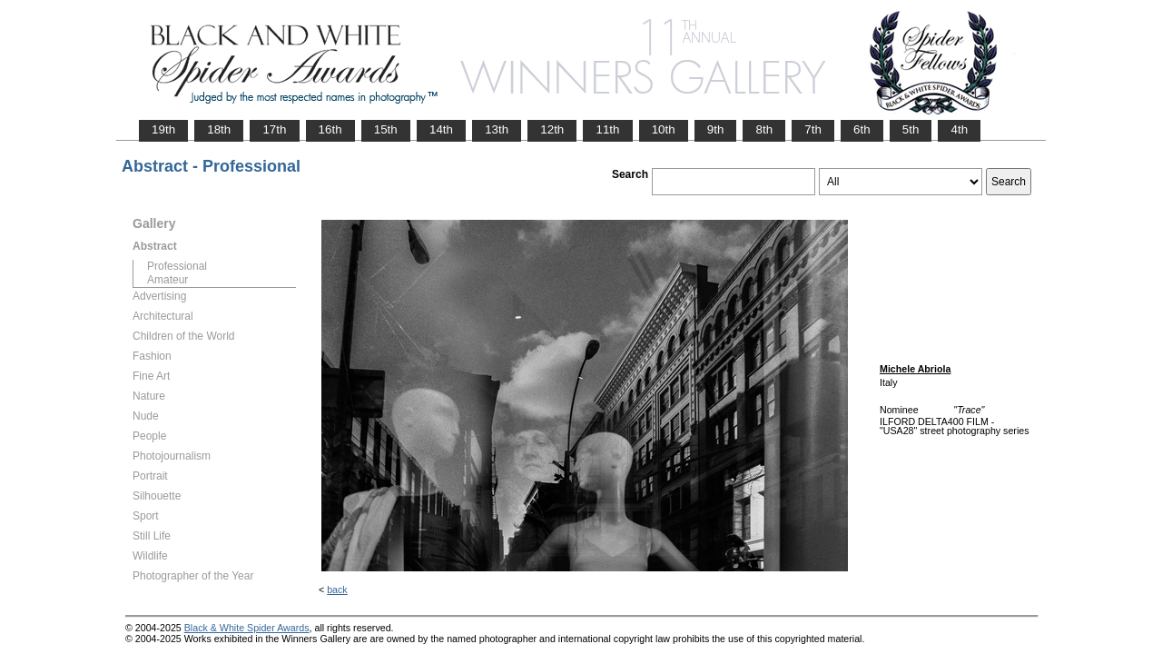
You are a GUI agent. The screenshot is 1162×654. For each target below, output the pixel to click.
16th (330, 129)
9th (715, 129)
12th (552, 129)
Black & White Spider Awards (247, 627)
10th (663, 129)
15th (386, 129)
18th (219, 129)
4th (959, 129)
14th (441, 129)
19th (163, 129)
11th (607, 129)
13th (496, 129)
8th (764, 129)
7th (813, 129)
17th (274, 129)
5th (911, 129)
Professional (177, 266)
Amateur (167, 279)
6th (862, 129)
